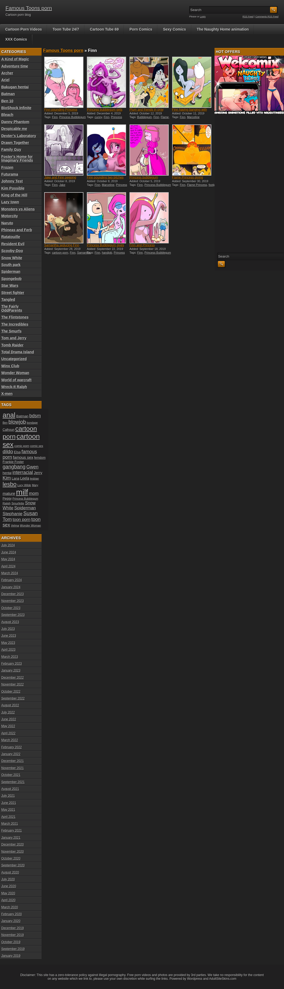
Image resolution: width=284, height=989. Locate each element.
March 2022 (9, 740)
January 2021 (11, 838)
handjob (107, 252)
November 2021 (12, 768)
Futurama (9, 174)
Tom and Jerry (13, 338)
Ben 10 (7, 101)
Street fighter (12, 293)
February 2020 (11, 914)
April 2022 (8, 733)
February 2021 (11, 830)
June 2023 (8, 636)
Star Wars (9, 285)
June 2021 (8, 803)
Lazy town (10, 202)
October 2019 (11, 942)
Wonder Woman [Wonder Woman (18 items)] (30, 525)
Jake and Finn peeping (60, 177)
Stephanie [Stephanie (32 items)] (12, 513)
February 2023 (11, 663)
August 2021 (10, 789)
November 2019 (12, 935)
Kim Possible (12, 188)
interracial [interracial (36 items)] (22, 472)
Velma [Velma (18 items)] (15, 525)
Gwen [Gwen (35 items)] (32, 467)
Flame (165, 117)
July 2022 (8, 712)
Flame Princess (197, 184)
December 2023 (12, 594)
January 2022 (11, 754)
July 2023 (8, 629)
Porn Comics (140, 29)
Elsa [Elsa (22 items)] (17, 452)
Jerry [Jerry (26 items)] (38, 473)
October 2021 (11, 775)
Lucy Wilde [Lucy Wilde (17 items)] (24, 485)
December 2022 (12, 677)
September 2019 (13, 949)
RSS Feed (248, 16)
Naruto (7, 223)
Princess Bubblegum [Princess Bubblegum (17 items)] (25, 498)
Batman (8, 94)
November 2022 (12, 684)
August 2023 (10, 622)
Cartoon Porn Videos (23, 29)
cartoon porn (60, 252)
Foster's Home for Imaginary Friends (17, 158)
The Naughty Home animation (223, 29)
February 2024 (11, 580)
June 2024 (8, 552)
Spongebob (11, 279)
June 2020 (8, 886)
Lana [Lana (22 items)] (15, 478)
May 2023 (8, 643)
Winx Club (10, 366)
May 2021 (8, 810)
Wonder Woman (15, 373)
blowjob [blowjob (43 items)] (17, 422)
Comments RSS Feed (266, 16)
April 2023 (8, 650)
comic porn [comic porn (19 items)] (21, 445)
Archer (7, 73)
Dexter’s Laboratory (18, 136)
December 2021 (12, 761)
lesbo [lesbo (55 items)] (10, 484)
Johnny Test (12, 181)
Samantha (83, 252)
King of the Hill (14, 195)
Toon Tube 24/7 (66, 29)
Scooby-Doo (12, 251)
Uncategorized (14, 359)
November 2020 (12, 851)
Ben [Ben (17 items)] (5, 422)
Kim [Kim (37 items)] (7, 478)
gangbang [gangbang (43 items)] (14, 467)
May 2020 (8, 893)
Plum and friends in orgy (146, 110)
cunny (98, 117)
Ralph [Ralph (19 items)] (7, 503)
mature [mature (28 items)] (9, 493)
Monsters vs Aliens (18, 209)
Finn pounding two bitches (105, 177)
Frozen (7, 167)
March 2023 (9, 657)
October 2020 (11, 858)
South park (11, 265)
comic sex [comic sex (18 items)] (36, 445)
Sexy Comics (174, 29)
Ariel (5, 80)
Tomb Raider (12, 345)
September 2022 (13, 698)
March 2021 (9, 824)
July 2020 (8, 879)
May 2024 (8, 559)
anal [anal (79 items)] (9, 415)
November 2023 (12, 601)
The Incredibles (14, 324)
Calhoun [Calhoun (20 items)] (8, 430)
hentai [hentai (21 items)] (7, 473)
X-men (7, 394)
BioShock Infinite (16, 108)
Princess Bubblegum (72, 117)
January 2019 (11, 956)
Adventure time (14, 66)
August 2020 (10, 872)
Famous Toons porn (29, 8)
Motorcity (9, 216)
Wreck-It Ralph (14, 387)
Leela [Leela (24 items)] (24, 478)
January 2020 (11, 921)
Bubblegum (144, 117)
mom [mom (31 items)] (34, 493)
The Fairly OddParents (11, 308)
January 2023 (11, 670)
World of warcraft (16, 380)
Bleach (7, 115)
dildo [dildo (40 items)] (8, 451)
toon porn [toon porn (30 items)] (22, 519)
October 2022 (11, 691)
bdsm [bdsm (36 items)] (35, 415)
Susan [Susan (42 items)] (30, 513)
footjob (213, 184)
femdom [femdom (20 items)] (40, 458)
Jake (62, 184)
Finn (55, 117)
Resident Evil (12, 244)
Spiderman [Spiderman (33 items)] (25, 507)
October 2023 (11, 608)
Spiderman (10, 271)
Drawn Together (15, 143)
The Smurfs (11, 331)
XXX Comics (16, 39)
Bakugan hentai (15, 87)
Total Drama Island (17, 352)
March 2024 (9, 573)
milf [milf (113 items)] (22, 492)
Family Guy (11, 149)
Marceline (193, 117)
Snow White (11, 258)
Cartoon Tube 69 (104, 29)
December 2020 (12, 844)
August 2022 (10, 705)
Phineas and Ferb (16, 230)
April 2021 (8, 817)
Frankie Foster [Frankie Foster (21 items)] (13, 462)
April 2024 (8, 566)
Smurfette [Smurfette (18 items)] (18, 503)
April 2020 (8, 900)
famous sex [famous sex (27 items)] (23, 457)
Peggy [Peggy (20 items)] (7, 498)
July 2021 (8, 796)
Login (203, 16)
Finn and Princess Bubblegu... (142, 247)
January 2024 (11, 587)
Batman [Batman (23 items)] (22, 416)
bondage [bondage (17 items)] (32, 422)
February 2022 (11, 747)
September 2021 (13, 782)
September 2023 (13, 615)
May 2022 (8, 726)
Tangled (8, 299)
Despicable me (14, 129)
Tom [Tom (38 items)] (7, 519)
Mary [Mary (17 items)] (35, 485)
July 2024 (8, 545)
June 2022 (8, 719)
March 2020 (9, 907)
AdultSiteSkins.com (222, 979)
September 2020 (13, 865)
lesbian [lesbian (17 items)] (34, 478)
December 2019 (12, 928)
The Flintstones (14, 317)
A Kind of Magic (15, 59)
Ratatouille (10, 237)
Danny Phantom (15, 122)
